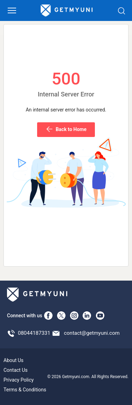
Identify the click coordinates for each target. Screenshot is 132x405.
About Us (13, 360)
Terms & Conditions (25, 389)
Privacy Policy (19, 380)
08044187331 (34, 333)
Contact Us (16, 370)
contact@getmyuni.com (91, 333)
